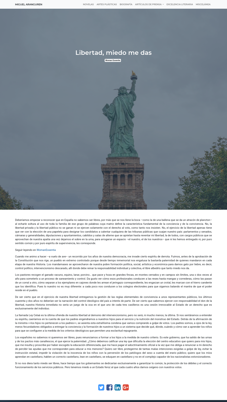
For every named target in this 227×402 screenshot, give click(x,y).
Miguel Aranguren (28, 4)
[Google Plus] (126, 387)
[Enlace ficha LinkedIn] (118, 387)
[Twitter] (101, 387)
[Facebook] (109, 387)
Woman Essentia (112, 60)
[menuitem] (88, 4)
